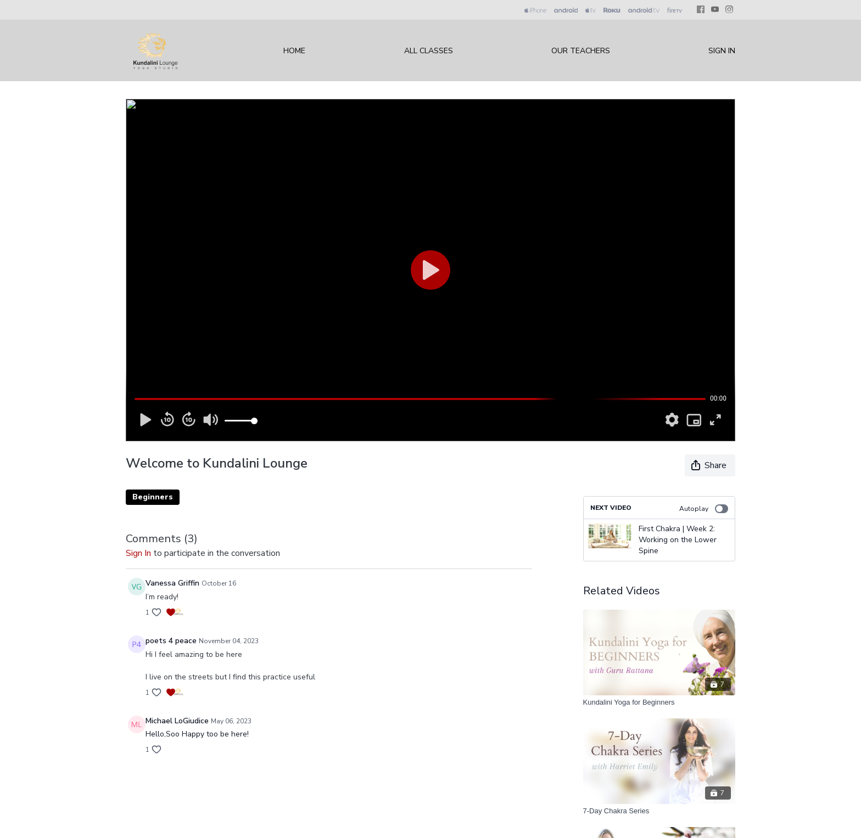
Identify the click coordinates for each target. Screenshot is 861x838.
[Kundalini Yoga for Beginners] (659, 702)
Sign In (721, 51)
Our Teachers (580, 51)
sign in (138, 553)
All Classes (428, 51)
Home (294, 51)
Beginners (152, 497)
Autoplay (703, 508)
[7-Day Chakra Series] (659, 811)
